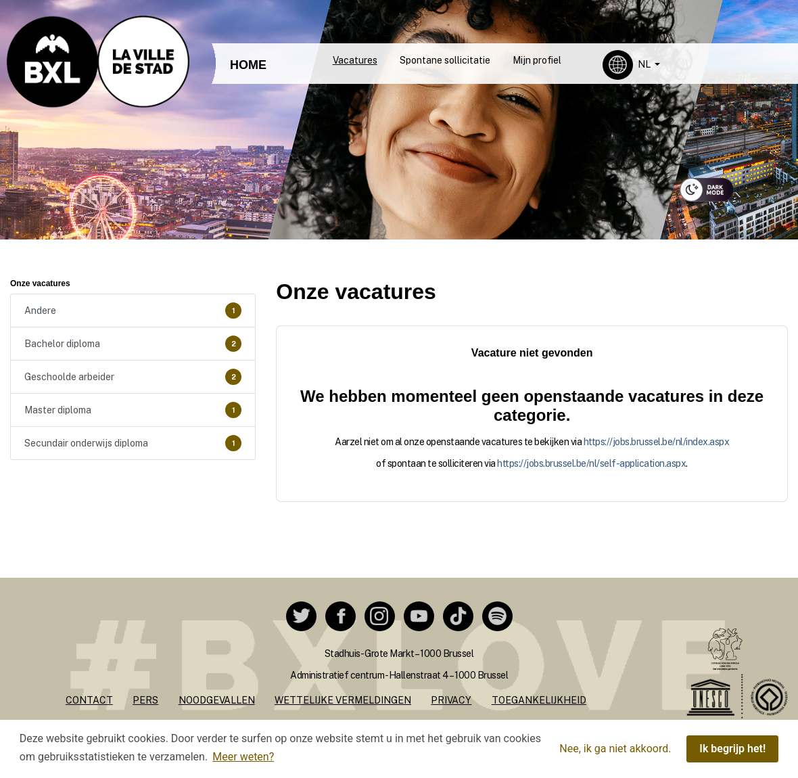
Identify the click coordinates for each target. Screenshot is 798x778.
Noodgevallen (217, 700)
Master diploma (132, 410)
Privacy (451, 700)
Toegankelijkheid (539, 700)
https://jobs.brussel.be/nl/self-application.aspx (591, 463)
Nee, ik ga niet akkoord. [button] (615, 748)
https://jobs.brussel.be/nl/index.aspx (657, 441)
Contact (89, 700)
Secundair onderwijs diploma (132, 443)
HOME (248, 65)
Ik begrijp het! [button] (732, 748)
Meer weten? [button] (243, 756)
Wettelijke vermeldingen (343, 700)
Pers (145, 700)
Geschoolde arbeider (132, 377)
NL (645, 64)
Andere (132, 310)
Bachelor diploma (132, 344)
